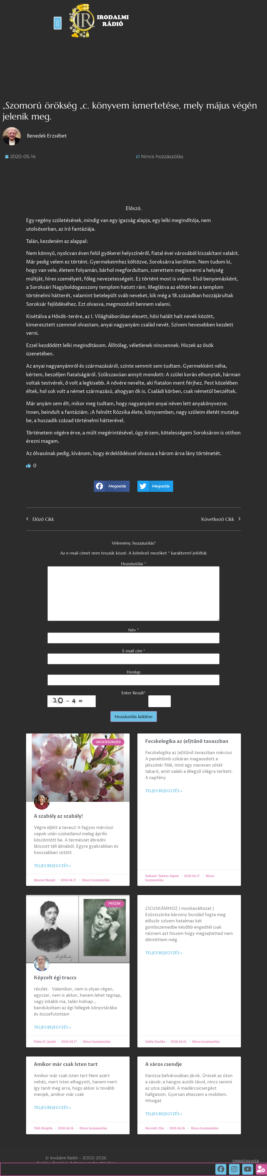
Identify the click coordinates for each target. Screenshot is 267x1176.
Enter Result (133, 693)
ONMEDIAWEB (245, 1161)
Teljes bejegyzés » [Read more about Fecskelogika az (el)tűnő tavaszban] (163, 791)
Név (133, 630)
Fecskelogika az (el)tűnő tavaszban (186, 741)
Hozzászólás (133, 564)
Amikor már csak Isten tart (66, 1064)
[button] (58, 23)
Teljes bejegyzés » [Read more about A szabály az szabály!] (52, 865)
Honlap (133, 672)
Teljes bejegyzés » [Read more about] (163, 953)
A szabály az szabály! (58, 816)
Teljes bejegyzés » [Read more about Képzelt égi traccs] (52, 1027)
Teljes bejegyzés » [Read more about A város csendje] (163, 1114)
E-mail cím (133, 651)
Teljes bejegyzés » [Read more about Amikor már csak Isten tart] (52, 1107)
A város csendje (163, 1064)
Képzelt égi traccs (55, 978)
